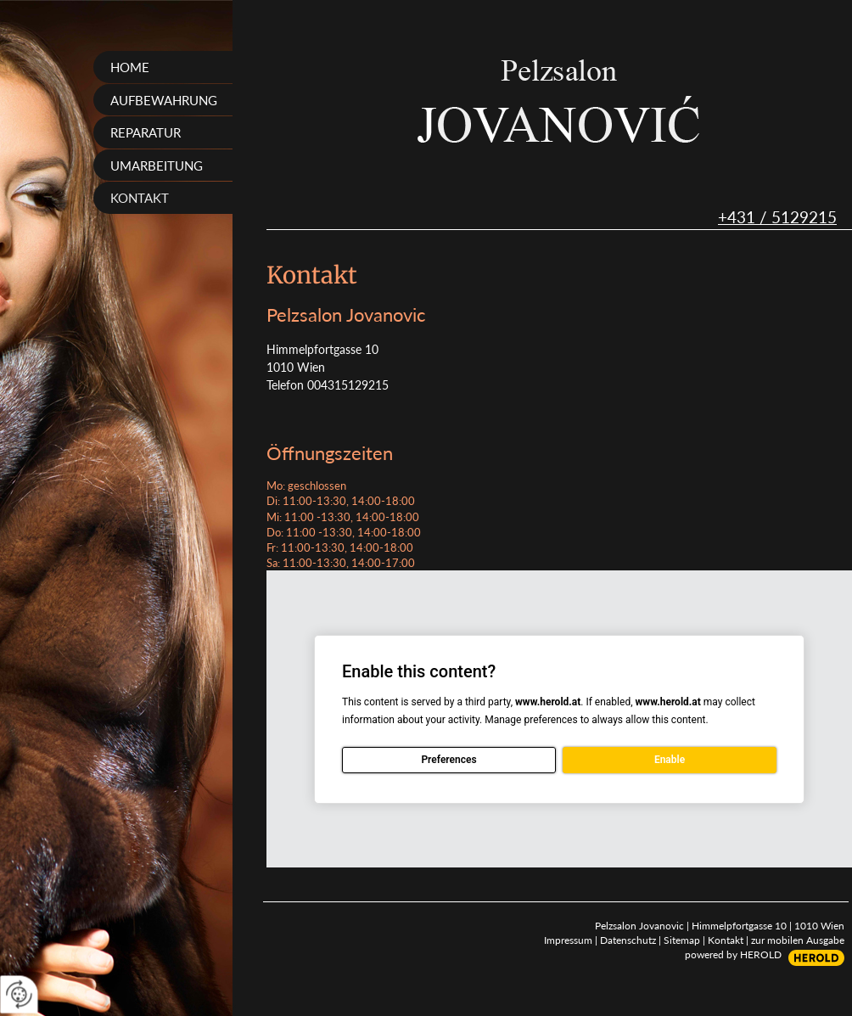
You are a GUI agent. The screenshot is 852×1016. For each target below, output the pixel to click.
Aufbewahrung (163, 100)
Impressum (568, 940)
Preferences (448, 760)
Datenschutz (628, 940)
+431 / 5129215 (777, 217)
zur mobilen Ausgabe (797, 940)
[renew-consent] (19, 994)
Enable (669, 760)
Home (129, 67)
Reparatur (145, 132)
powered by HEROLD (733, 954)
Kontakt (139, 197)
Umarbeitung (156, 165)
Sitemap (682, 940)
